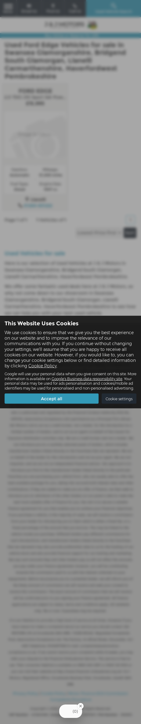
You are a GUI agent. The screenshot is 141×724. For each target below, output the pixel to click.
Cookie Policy (42, 366)
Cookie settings (119, 398)
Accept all (51, 398)
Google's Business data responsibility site (87, 378)
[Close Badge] (81, 706)
